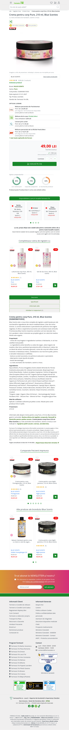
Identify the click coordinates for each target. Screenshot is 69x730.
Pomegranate (15, 494)
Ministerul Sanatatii (42, 630)
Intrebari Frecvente (15, 624)
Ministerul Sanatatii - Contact (45, 635)
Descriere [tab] (34, 297)
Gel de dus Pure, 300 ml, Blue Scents (47, 272)
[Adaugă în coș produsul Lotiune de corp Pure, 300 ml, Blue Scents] (30, 285)
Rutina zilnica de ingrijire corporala (35, 417)
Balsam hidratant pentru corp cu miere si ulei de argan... (22, 541)
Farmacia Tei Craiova (17, 674)
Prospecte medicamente (44, 627)
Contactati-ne (13, 633)
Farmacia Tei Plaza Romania (19, 649)
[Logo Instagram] (36, 706)
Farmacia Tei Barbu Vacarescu (20, 646)
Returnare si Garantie (16, 621)
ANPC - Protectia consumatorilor (47, 638)
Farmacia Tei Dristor (17, 652)
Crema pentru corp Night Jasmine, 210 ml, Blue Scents (47, 482)
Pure (16, 89)
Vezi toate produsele (50, 77)
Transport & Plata (15, 619)
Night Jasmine (40, 494)
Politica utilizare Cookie (43, 610)
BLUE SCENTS (19, 86)
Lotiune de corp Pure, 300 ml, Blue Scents (22, 272)
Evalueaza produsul (15, 83)
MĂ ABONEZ (49, 587)
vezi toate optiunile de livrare (20, 138)
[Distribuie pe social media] (10, 21)
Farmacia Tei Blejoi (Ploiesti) (19, 677)
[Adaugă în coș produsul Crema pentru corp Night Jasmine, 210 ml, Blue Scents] (55, 497)
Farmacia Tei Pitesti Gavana (19, 668)
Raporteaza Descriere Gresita (47, 443)
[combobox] (34, 7)
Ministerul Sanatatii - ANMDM (46, 633)
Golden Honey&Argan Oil (19, 552)
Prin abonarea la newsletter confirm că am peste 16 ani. (36, 579)
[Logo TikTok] (39, 706)
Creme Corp (26, 11)
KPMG (48, 701)
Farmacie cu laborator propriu (19, 616)
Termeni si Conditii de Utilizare (19, 605)
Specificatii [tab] (34, 302)
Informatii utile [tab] (34, 306)
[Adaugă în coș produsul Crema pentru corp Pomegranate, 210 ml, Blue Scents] (30, 497)
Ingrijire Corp (17, 11)
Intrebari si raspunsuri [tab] (34, 310)
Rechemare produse (16, 630)
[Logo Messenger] (32, 706)
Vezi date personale (39, 582)
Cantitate (41, 159)
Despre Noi (39, 605)
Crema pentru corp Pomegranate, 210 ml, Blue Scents (22, 483)
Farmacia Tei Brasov (17, 671)
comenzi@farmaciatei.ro (46, 650)
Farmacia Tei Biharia (17, 663)
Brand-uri (12, 627)
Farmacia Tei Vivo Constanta (19, 657)
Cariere (38, 608)
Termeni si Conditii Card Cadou (19, 608)
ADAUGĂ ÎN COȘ (34, 164)
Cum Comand (14, 613)
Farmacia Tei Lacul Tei (17, 654)
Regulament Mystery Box (17, 610)
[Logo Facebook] (29, 706)
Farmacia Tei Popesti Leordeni (20, 665)
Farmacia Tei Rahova (17, 660)
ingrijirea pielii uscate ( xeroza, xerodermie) (33, 424)
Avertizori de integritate (44, 619)
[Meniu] (10, 2)
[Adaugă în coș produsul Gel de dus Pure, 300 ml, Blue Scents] (55, 285)
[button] (30, 223)
